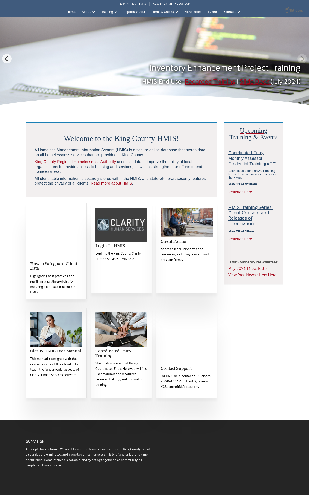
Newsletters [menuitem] (193, 11)
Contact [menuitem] (230, 11)
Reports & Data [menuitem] (134, 11)
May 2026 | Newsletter (248, 268)
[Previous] (7, 58)
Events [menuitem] (213, 11)
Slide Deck (255, 81)
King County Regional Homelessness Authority (75, 162)
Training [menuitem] (107, 11)
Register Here (240, 191)
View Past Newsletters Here (252, 274)
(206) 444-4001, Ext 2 (132, 3)
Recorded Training (210, 81)
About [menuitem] (86, 11)
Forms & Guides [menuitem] (162, 11)
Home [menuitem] (71, 11)
